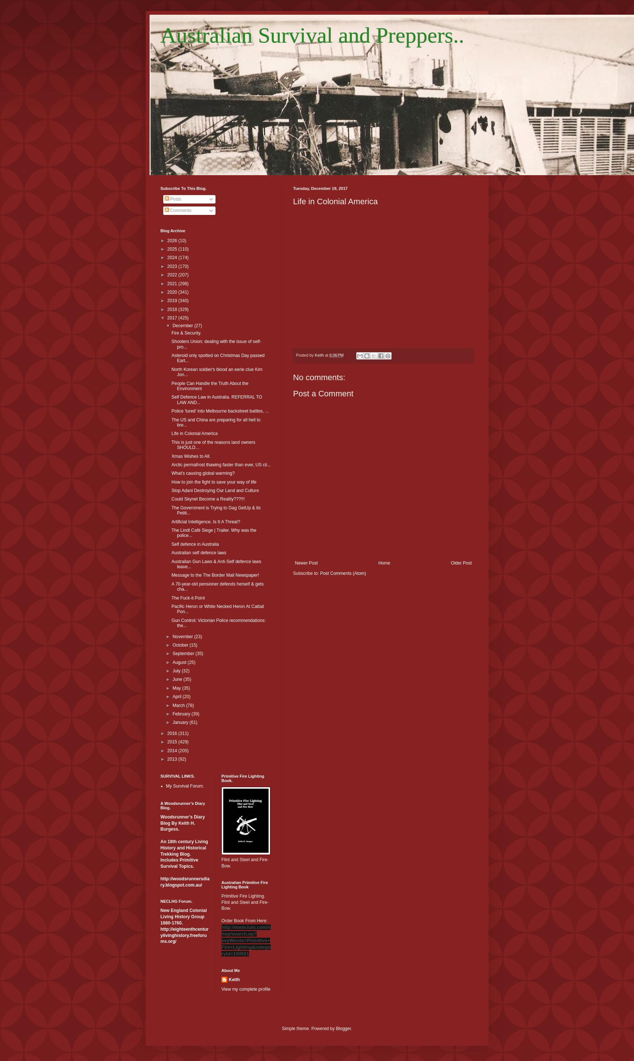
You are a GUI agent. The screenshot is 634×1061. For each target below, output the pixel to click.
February (181, 714)
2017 (172, 318)
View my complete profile (245, 989)
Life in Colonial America (194, 433)
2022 (172, 274)
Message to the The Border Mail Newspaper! (215, 575)
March (179, 705)
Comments (178, 210)
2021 (172, 283)
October (180, 645)
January (180, 722)
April (177, 696)
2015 (172, 742)
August (180, 662)
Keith (234, 979)
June (177, 679)
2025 (172, 249)
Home (384, 563)
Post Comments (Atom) (343, 573)
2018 (172, 309)
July (177, 670)
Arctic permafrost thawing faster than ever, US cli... (220, 464)
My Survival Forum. (185, 786)
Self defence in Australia (195, 544)
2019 (172, 300)
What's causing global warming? (203, 473)
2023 (172, 266)
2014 (172, 750)
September (183, 653)
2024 (172, 257)
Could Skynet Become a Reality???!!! (208, 499)
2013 (172, 759)
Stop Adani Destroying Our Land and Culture (215, 490)
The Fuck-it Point (188, 598)
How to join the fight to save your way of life (213, 482)
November (183, 636)
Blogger (343, 1028)
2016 (172, 733)
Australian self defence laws (198, 552)
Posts (173, 199)
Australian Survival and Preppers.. (313, 35)
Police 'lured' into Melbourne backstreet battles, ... (220, 411)
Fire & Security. (186, 333)
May (177, 688)
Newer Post (306, 563)
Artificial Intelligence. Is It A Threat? (205, 521)
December (183, 325)
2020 (172, 292)
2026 (172, 240)
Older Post (461, 563)
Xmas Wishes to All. (190, 456)
